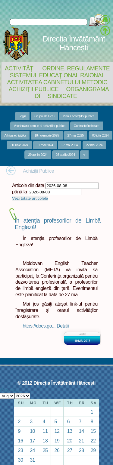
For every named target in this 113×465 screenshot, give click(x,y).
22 (93, 440)
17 (32, 440)
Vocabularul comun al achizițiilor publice (39, 126)
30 (20, 460)
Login (22, 116)
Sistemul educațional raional (57, 75)
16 (20, 440)
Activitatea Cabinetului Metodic (57, 82)
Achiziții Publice (34, 89)
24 (32, 450)
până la (19, 191)
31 (32, 460)
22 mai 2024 (94, 145)
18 (45, 440)
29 (93, 450)
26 (57, 450)
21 (81, 440)
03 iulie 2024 (100, 135)
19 (57, 440)
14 (81, 431)
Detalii (63, 325)
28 (81, 450)
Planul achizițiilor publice (78, 116)
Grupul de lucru (44, 116)
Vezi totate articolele (30, 198)
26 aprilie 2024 (65, 154)
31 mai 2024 (45, 145)
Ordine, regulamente (76, 68)
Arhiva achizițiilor (15, 135)
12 (57, 431)
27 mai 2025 (75, 135)
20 (69, 440)
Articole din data (28, 185)
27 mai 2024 (69, 145)
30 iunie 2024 (19, 145)
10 (32, 431)
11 (45, 431)
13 (69, 431)
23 (20, 450)
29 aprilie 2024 (37, 154)
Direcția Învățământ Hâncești (73, 43)
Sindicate (62, 96)
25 (45, 450)
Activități (20, 68)
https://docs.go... (40, 325)
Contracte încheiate (86, 126)
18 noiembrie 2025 (46, 135)
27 (69, 450)
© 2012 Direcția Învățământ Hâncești (56, 383)
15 (93, 431)
